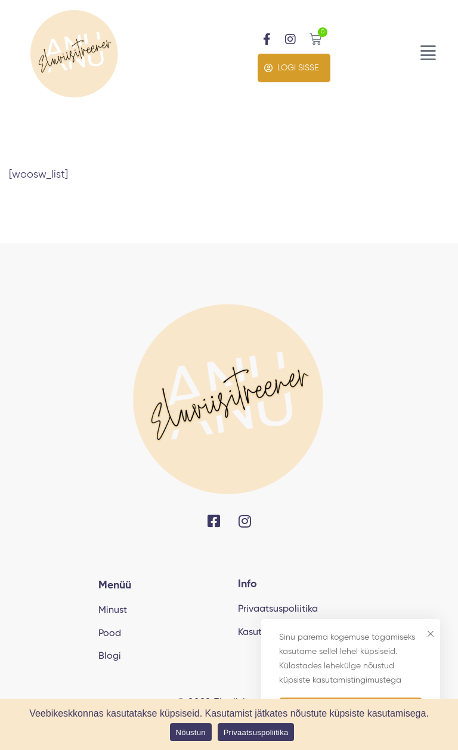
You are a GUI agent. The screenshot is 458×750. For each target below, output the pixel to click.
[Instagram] (245, 521)
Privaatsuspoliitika (256, 732)
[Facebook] (214, 521)
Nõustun (191, 732)
